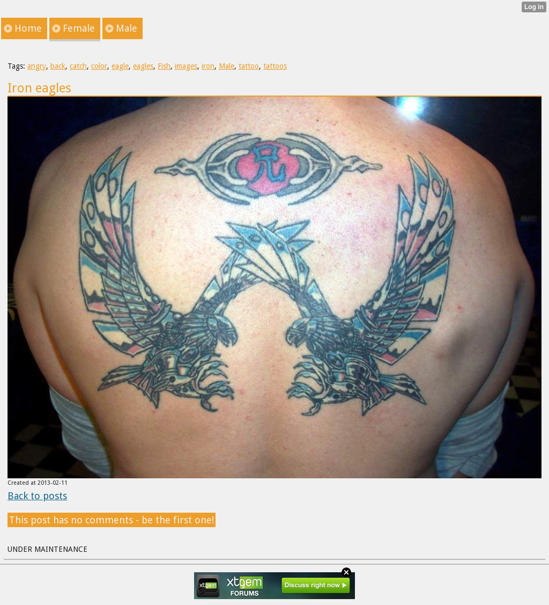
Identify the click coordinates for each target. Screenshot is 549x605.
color (99, 66)
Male (226, 66)
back (57, 66)
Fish (164, 66)
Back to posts (37, 495)
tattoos (275, 66)
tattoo (249, 66)
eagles (143, 66)
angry (36, 66)
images (186, 66)
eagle (120, 66)
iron (208, 66)
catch (78, 66)
